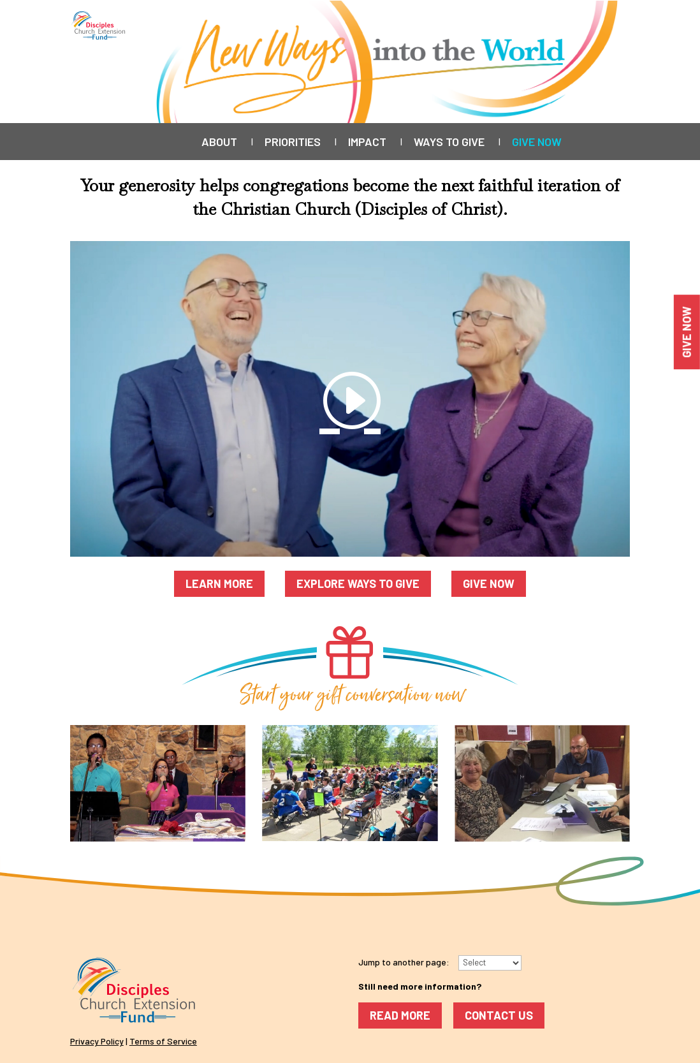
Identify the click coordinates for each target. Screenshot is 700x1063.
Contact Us (499, 1015)
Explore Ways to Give (357, 583)
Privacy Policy (97, 1041)
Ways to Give (449, 143)
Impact (367, 143)
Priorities (293, 143)
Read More (400, 1015)
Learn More (219, 583)
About (219, 143)
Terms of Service (163, 1041)
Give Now (537, 143)
